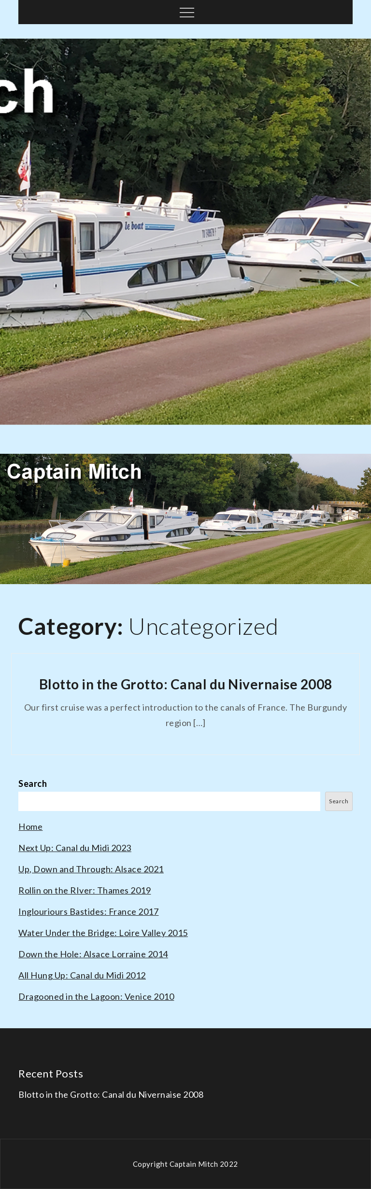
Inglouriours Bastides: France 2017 (88, 911)
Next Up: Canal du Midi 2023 (74, 847)
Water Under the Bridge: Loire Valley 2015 (103, 932)
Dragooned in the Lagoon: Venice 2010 (96, 996)
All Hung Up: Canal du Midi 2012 (82, 975)
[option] (185, 232)
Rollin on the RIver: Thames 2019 (84, 890)
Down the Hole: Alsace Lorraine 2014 (93, 954)
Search (32, 783)
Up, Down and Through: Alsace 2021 (91, 869)
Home (30, 826)
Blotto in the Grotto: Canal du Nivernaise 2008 (185, 684)
